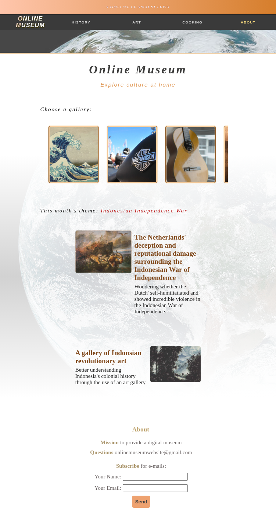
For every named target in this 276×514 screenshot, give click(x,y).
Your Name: (140, 477)
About (248, 22)
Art (136, 22)
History (81, 22)
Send (141, 501)
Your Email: (141, 488)
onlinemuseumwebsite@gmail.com (153, 452)
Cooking (192, 22)
